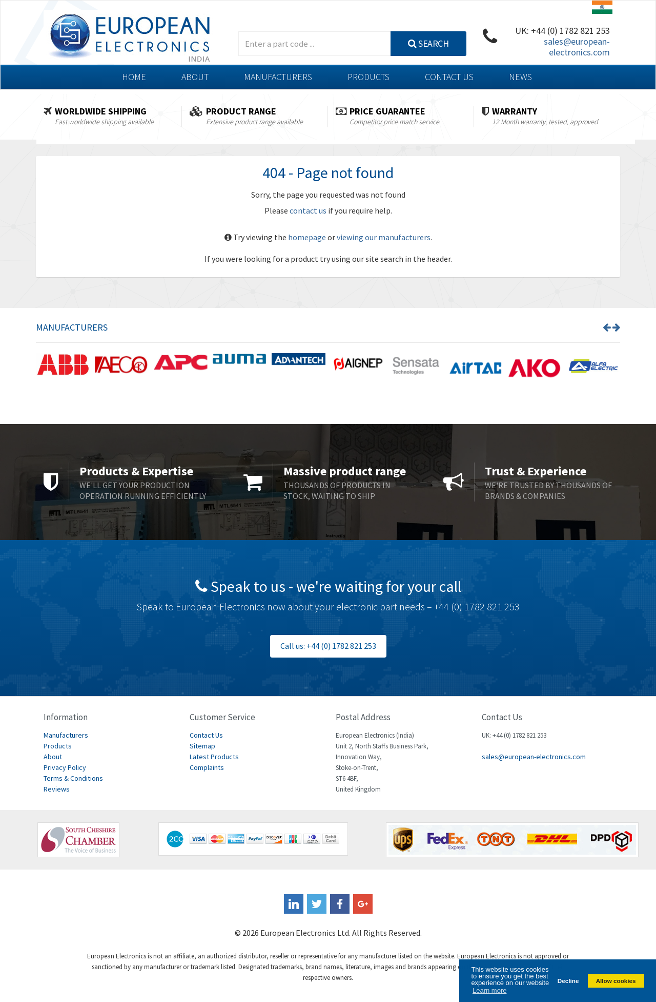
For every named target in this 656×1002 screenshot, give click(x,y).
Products (368, 77)
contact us (308, 210)
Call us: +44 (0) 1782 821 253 (328, 646)
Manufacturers (278, 77)
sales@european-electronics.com (577, 46)
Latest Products (214, 756)
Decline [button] (568, 980)
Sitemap (202, 745)
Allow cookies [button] (616, 980)
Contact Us (449, 77)
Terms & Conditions (73, 778)
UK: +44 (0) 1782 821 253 (562, 30)
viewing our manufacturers (383, 237)
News (520, 77)
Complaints (207, 767)
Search (428, 43)
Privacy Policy (65, 767)
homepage (307, 237)
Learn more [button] (489, 990)
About (195, 77)
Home (134, 77)
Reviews (57, 789)
